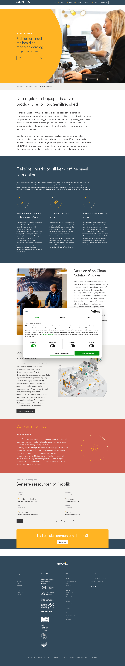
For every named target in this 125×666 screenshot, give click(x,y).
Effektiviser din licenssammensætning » (31, 58)
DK (95, 4)
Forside (18, 600)
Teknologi (72, 4)
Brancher (63, 4)
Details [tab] (62, 317)
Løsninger (55, 4)
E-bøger (55, 550)
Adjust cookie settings (62, 353)
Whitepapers (64, 550)
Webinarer (47, 550)
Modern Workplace (46, 86)
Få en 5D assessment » (26, 411)
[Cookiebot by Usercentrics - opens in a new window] (92, 311)
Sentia (79, 4)
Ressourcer (88, 4)
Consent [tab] (36, 317)
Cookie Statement (48, 334)
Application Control (31, 86)
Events (39, 550)
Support (18, 616)
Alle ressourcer (29, 550)
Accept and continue (87, 353)
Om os (18, 612)
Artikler (73, 550)
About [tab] (88, 317)
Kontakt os (104, 4)
